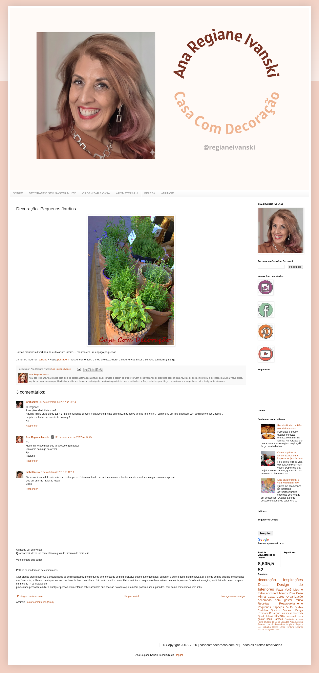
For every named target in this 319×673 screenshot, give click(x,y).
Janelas (261, 624)
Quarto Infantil (265, 616)
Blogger (179, 655)
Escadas (285, 622)
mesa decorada (294, 613)
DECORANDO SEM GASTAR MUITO (52, 193)
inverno (299, 619)
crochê (270, 624)
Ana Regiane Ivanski (37, 437)
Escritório (289, 619)
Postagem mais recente (30, 596)
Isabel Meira (33, 472)
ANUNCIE (167, 193)
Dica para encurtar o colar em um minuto (288, 481)
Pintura (290, 627)
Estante (299, 627)
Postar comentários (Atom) (40, 602)
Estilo (261, 593)
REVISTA (280, 616)
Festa (260, 622)
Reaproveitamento (291, 603)
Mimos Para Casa (291, 593)
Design (299, 610)
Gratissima (32, 402)
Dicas (263, 584)
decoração (267, 580)
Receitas (263, 603)
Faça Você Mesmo (289, 589)
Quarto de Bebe (272, 622)
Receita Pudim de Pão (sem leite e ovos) (289, 427)
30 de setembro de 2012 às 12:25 (74, 437)
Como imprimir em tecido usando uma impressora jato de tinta (290, 455)
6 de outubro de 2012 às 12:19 (57, 472)
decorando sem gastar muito (280, 600)
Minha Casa (266, 596)
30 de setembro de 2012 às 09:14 (58, 402)
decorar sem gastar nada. (269, 629)
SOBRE (18, 193)
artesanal (272, 593)
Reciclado (263, 613)
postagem (63, 359)
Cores (280, 596)
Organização (294, 596)
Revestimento (281, 624)
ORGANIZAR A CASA (96, 193)
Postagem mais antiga (233, 596)
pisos (291, 624)
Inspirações (293, 580)
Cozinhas (263, 610)
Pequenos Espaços (271, 607)
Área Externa (296, 622)
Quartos (275, 610)
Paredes (278, 619)
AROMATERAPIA (127, 193)
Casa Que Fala (277, 613)
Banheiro (287, 610)
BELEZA (149, 193)
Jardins (299, 607)
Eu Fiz (289, 607)
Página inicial (132, 596)
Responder (32, 425)
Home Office (278, 627)
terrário (43, 359)
